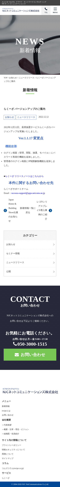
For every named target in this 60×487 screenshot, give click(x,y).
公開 (8, 271)
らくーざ (6, 478)
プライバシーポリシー (11, 445)
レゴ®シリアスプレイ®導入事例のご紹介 (42, 210)
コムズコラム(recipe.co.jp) (13, 468)
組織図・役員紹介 (11, 434)
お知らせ (10, 244)
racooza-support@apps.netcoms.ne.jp (28, 193)
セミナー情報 (13, 253)
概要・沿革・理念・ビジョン (16, 429)
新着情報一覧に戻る (28, 210)
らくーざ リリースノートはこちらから (24, 176)
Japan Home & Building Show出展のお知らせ (13, 210)
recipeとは (6, 411)
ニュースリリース (15, 262)
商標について (7, 454)
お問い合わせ (30, 354)
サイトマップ (7, 458)
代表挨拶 (8, 425)
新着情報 (6, 406)
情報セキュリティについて (13, 450)
